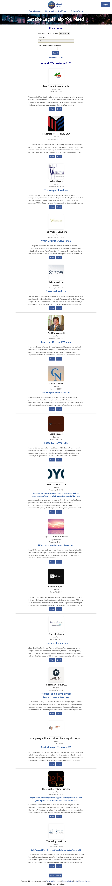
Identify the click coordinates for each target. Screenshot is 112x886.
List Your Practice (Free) (55, 11)
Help (76, 881)
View (52, 109)
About (88, 881)
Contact (82, 881)
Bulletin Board (77, 11)
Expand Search (55, 875)
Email (59, 109)
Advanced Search (56, 57)
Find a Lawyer (35, 11)
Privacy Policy (67, 881)
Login (105, 4)
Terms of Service (52, 881)
